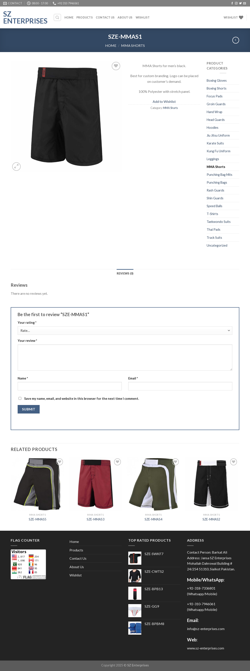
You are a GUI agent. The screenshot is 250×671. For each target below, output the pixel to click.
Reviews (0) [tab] (125, 273)
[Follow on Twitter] (240, 3)
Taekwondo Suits (219, 222)
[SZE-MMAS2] (211, 484)
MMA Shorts (133, 45)
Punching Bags (217, 182)
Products (84, 17)
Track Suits (214, 237)
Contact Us (105, 17)
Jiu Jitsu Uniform (218, 135)
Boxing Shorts (216, 88)
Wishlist (143, 17)
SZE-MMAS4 (153, 519)
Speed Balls (214, 206)
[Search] (57, 17)
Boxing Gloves (217, 80)
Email (133, 378)
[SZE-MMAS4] (153, 484)
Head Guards (216, 120)
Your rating (27, 322)
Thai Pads (213, 229)
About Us (125, 17)
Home (68, 17)
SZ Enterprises (25, 17)
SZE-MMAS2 (211, 519)
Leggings (213, 159)
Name (23, 378)
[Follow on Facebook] (232, 3)
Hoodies (212, 127)
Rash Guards (215, 190)
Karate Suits (215, 143)
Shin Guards (215, 198)
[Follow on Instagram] (236, 3)
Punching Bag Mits (219, 174)
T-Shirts (212, 214)
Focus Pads (215, 96)
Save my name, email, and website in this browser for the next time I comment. (81, 398)
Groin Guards (216, 104)
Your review (27, 340)
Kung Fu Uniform (218, 151)
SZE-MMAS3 (95, 519)
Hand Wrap (214, 112)
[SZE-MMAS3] (95, 484)
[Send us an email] (244, 3)
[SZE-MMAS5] (37, 484)
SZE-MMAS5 (37, 519)
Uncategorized (217, 245)
